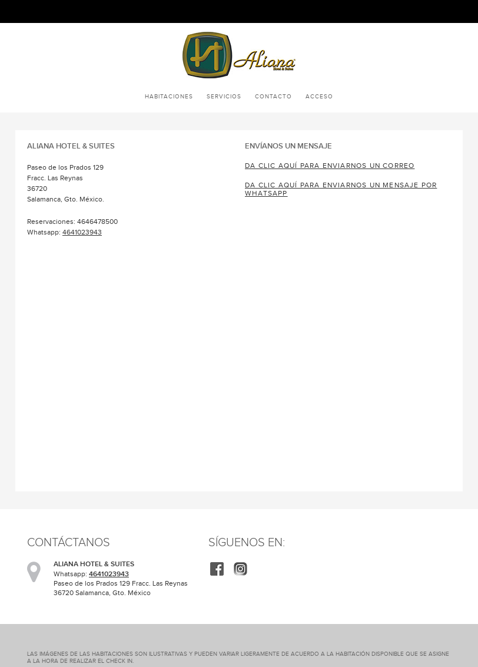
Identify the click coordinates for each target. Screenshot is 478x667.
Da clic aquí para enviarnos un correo (329, 165)
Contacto (273, 96)
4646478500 (97, 221)
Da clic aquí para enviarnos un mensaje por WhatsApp (341, 189)
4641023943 (82, 232)
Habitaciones (169, 96)
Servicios (224, 96)
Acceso (319, 96)
